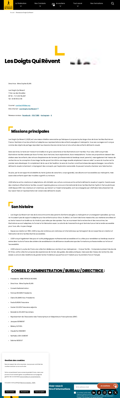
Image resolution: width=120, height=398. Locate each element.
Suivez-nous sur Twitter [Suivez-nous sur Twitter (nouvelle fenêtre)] (115, 392)
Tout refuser (10, 391)
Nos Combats (40, 3)
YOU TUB (35, 115)
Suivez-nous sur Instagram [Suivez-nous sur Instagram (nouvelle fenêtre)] (104, 392)
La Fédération (20, 3)
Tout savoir (77, 3)
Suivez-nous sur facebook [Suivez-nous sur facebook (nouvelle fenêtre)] (99, 392)
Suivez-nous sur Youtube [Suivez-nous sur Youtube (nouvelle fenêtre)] (110, 392)
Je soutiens (60, 3)
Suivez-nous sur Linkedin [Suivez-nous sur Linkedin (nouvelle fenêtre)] (93, 392)
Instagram (45, 115)
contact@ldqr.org (23, 105)
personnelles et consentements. (30, 376)
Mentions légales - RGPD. (27, 382)
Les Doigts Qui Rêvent (28, 109)
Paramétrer (24, 391)
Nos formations (96, 3)
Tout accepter (40, 391)
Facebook (26, 115)
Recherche (112, 5)
